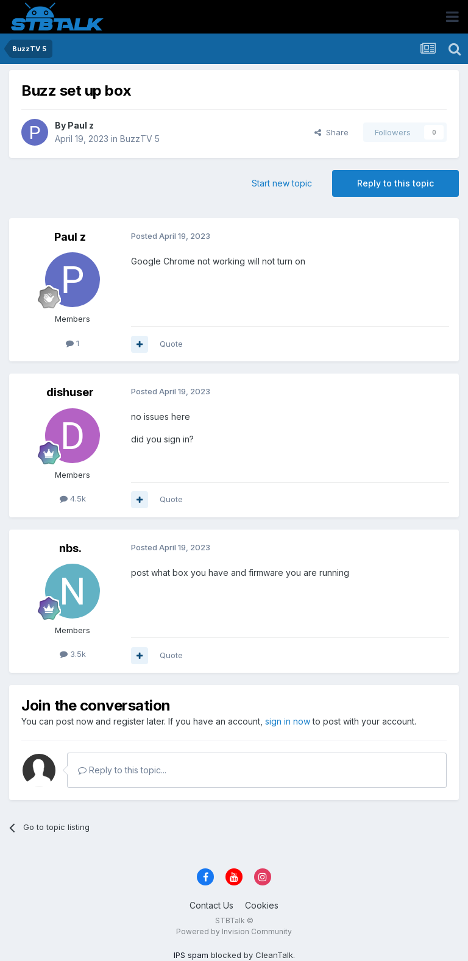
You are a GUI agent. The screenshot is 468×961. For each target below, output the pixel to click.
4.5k (73, 498)
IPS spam (191, 955)
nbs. (70, 548)
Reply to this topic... (122, 770)
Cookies (261, 905)
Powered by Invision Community (234, 931)
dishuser (70, 392)
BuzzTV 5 (140, 138)
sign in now (287, 721)
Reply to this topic (395, 183)
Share (331, 132)
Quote (171, 344)
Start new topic (282, 183)
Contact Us (211, 905)
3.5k (73, 654)
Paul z (81, 125)
